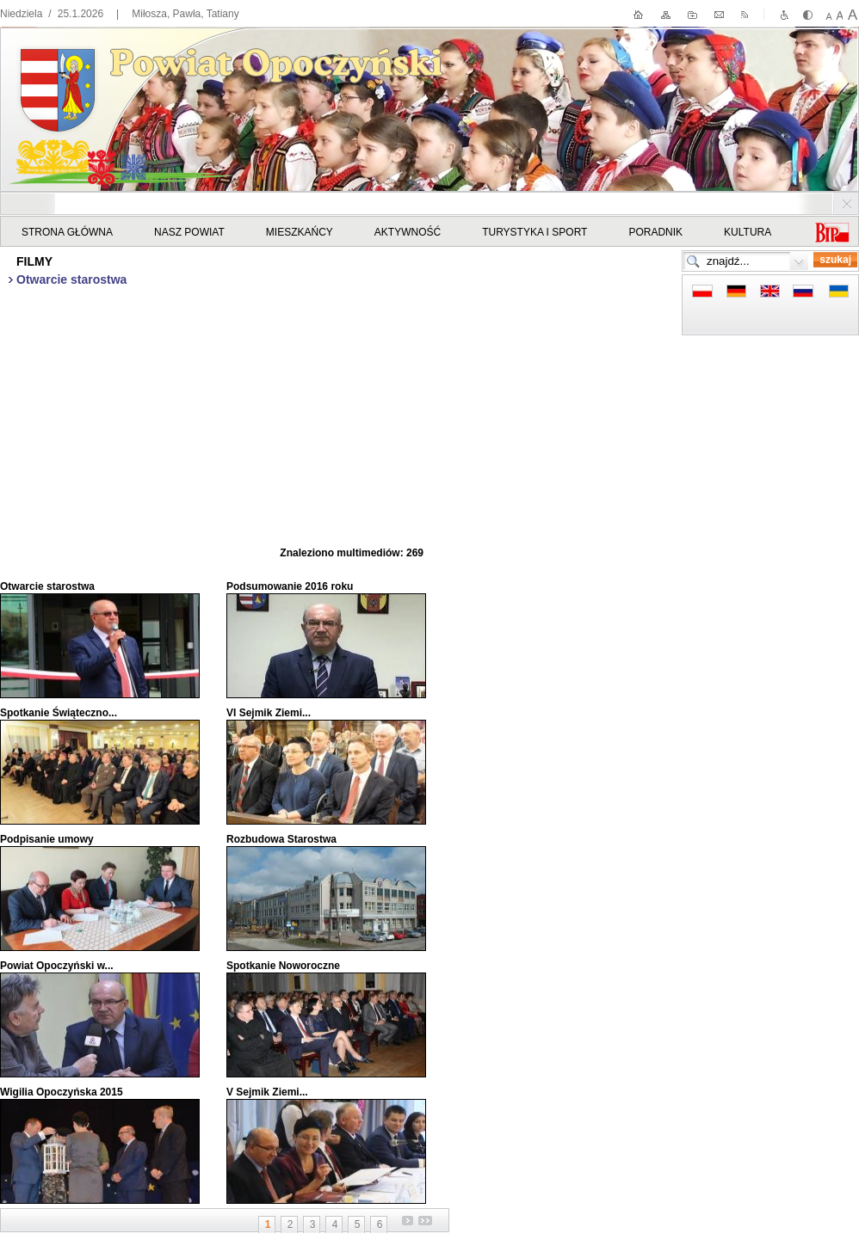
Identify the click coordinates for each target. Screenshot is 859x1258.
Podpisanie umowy (47, 839)
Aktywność (407, 232)
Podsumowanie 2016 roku (289, 586)
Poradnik (655, 232)
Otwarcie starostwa (47, 586)
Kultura (747, 232)
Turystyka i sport (534, 232)
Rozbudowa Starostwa (281, 839)
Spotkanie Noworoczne (283, 966)
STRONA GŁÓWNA (67, 232)
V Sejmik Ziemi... (267, 1092)
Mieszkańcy (299, 232)
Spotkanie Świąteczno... (58, 713)
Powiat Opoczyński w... (57, 966)
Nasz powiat (189, 232)
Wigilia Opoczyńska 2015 (61, 1092)
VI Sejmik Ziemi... (268, 713)
